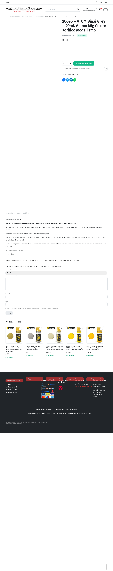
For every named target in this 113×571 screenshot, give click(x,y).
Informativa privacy (11, 530)
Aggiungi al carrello (85, 63)
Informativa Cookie (11, 528)
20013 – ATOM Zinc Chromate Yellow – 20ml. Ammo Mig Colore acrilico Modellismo (14, 487)
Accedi (8, 2)
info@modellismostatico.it (84, 525)
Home (7, 17)
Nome (8, 432)
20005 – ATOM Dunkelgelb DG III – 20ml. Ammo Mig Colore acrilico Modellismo (54, 486)
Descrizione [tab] (10, 351)
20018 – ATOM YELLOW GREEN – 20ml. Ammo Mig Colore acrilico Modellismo (74, 486)
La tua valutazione (11, 408)
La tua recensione (11, 414)
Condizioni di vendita (12, 525)
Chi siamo (8, 523)
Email (7, 439)
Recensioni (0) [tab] (23, 351)
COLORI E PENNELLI (15, 17)
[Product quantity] (67, 63)
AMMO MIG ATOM (38, 17)
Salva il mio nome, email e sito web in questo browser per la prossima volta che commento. (32, 447)
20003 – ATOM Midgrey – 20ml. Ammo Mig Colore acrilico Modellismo (34, 486)
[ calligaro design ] (17, 562)
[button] (106, 68)
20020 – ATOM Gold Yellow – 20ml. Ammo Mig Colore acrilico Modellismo (94, 486)
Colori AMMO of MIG (27, 17)
